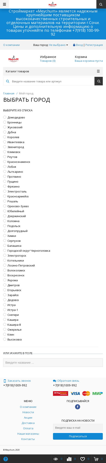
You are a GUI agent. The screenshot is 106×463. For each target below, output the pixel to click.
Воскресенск (16, 275)
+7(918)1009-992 (15, 385)
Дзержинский (16, 216)
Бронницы (14, 122)
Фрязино (13, 186)
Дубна (11, 132)
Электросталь (17, 191)
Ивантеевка (15, 142)
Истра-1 (12, 309)
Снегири (13, 314)
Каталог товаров (53, 71)
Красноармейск (18, 196)
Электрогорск (16, 255)
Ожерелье (14, 329)
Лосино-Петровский (21, 265)
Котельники (15, 260)
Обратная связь (66, 381)
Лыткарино (15, 171)
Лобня (11, 166)
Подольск (14, 225)
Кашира (12, 319)
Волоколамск (16, 270)
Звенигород (15, 146)
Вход (79, 45)
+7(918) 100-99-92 (75, 32)
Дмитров (13, 285)
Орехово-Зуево (18, 206)
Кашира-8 (14, 324)
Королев (13, 137)
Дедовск (13, 299)
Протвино (14, 176)
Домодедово (16, 117)
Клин (10, 334)
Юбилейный (15, 211)
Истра (11, 304)
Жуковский (14, 127)
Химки (11, 235)
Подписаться (78, 436)
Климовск (14, 151)
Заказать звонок (17, 381)
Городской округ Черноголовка (28, 250)
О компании (11, 45)
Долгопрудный (17, 230)
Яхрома (12, 280)
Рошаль (12, 201)
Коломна (13, 220)
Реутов (12, 156)
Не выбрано (58, 45)
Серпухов (14, 240)
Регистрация (94, 45)
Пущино (12, 181)
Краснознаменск (18, 161)
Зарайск (13, 295)
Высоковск (14, 339)
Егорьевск (14, 290)
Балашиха (14, 245)
